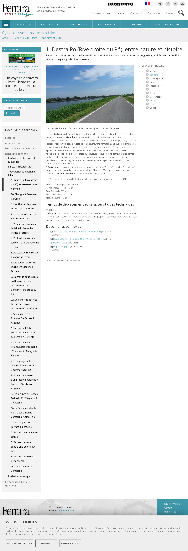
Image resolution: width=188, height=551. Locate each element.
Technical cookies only (19, 543)
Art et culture (50, 24)
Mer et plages (106, 24)
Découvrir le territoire (25, 38)
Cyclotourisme (135, 24)
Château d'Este (66, 510)
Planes (169, 13)
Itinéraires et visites (52, 38)
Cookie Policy (55, 534)
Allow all (46, 543)
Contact (168, 507)
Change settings (70, 543)
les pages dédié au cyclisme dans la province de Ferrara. (21, 69)
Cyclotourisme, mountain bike (28, 33)
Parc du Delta (78, 24)
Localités (120, 13)
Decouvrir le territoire (21, 130)
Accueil (6, 38)
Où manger (154, 13)
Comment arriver (101, 13)
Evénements (23, 24)
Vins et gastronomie (167, 24)
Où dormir (136, 13)
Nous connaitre (172, 503)
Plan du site (170, 511)
